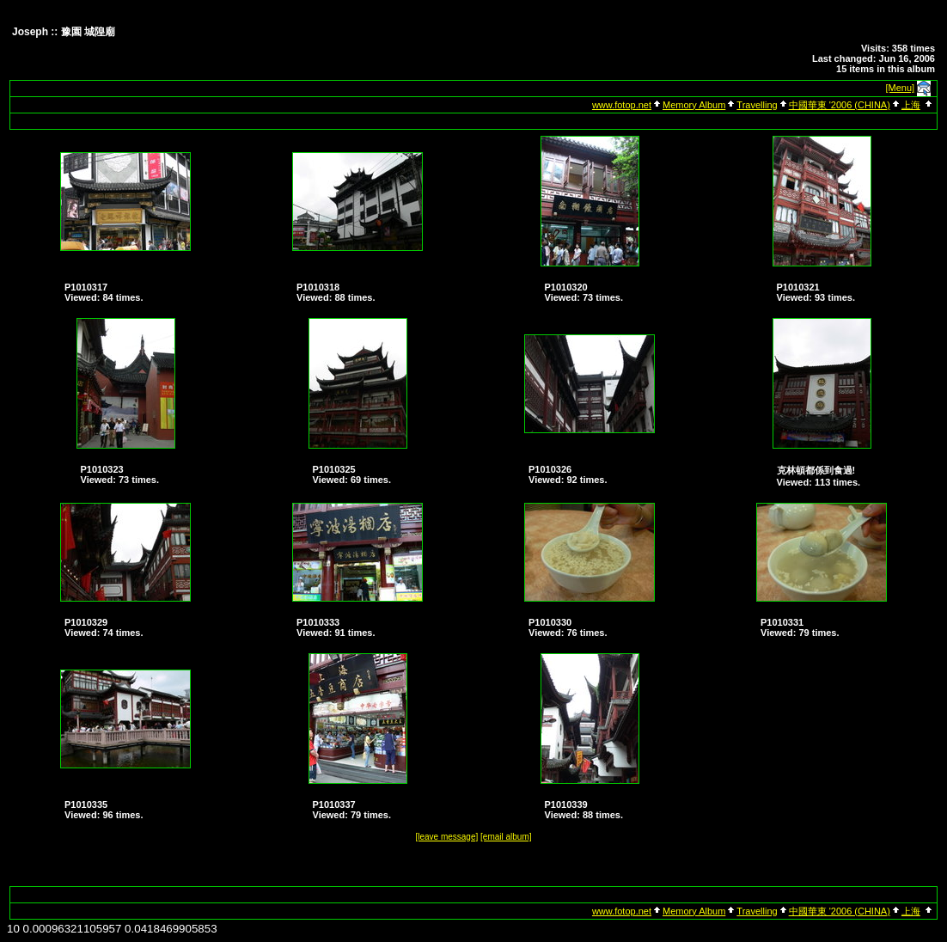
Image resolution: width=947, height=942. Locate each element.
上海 (910, 105)
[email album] (505, 836)
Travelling (756, 105)
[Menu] (900, 88)
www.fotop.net (621, 105)
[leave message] (446, 836)
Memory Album (694, 105)
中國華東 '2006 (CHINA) (839, 105)
